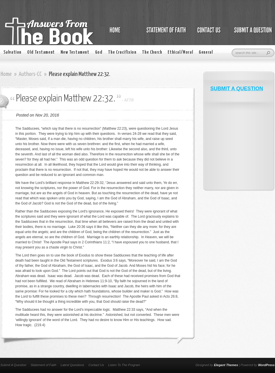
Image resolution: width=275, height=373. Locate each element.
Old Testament (41, 52)
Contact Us (96, 365)
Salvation (12, 52)
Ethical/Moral (180, 52)
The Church (152, 52)
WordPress (266, 365)
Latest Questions (72, 365)
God (99, 52)
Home (6, 74)
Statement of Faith (43, 365)
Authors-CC (30, 74)
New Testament (75, 52)
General (206, 52)
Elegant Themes (226, 365)
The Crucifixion (122, 52)
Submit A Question (14, 365)
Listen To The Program (124, 365)
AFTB (128, 100)
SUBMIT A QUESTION (236, 88)
